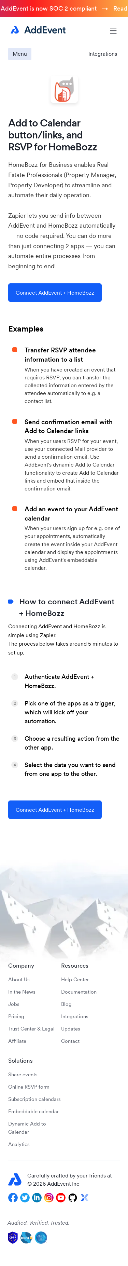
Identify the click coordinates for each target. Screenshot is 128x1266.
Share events (23, 1074)
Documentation (79, 991)
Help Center (75, 979)
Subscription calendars (34, 1099)
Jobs (13, 1004)
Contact (70, 1041)
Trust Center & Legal (31, 1028)
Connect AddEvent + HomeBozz (55, 292)
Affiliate (17, 1041)
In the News (21, 991)
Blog (66, 1004)
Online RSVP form (28, 1086)
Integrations (102, 53)
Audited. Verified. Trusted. (39, 1222)
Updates (70, 1028)
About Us (19, 979)
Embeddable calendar (33, 1111)
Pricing (16, 1016)
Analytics (19, 1144)
